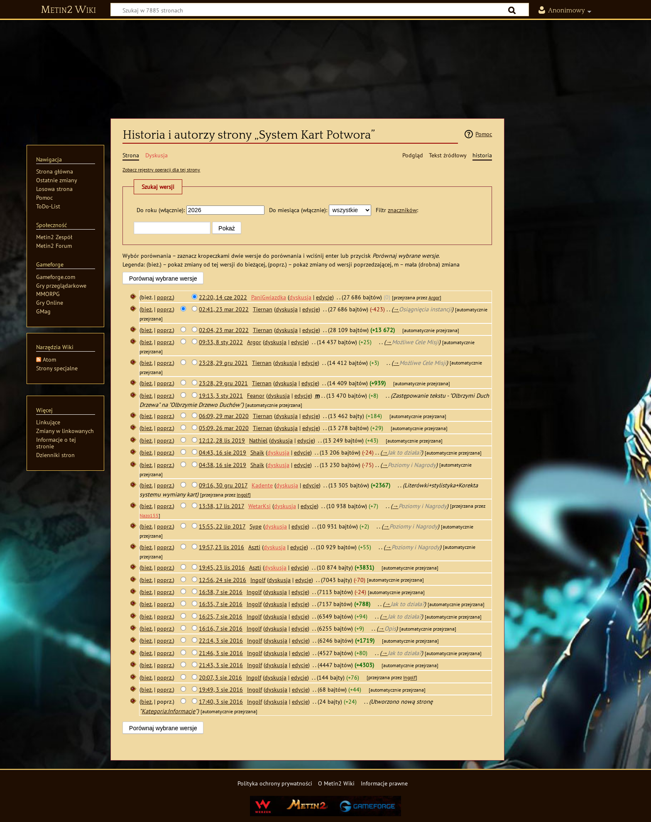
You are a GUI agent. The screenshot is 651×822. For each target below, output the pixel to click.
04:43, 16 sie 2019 (222, 452)
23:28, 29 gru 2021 (223, 363)
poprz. (165, 297)
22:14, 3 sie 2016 (221, 640)
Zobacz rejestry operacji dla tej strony (161, 169)
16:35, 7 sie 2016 (220, 604)
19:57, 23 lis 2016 (221, 547)
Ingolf (243, 495)
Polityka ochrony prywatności (274, 783)
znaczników (402, 210)
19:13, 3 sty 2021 (221, 395)
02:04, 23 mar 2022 (224, 330)
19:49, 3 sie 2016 (221, 689)
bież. (146, 309)
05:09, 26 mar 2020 (224, 428)
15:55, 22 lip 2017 (222, 526)
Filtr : (397, 210)
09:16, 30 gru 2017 (223, 485)
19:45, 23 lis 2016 (222, 567)
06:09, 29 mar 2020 (224, 416)
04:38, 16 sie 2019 (222, 465)
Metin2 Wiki (68, 10)
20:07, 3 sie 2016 (220, 677)
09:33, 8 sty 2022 (221, 342)
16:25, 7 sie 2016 (220, 616)
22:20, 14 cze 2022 (223, 297)
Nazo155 (149, 515)
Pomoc (483, 134)
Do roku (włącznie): (161, 210)
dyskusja (300, 297)
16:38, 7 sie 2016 (220, 592)
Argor (434, 297)
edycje (324, 297)
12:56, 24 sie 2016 (222, 580)
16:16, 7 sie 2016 (220, 628)
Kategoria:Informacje (168, 711)
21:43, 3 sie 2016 (221, 665)
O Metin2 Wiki (336, 783)
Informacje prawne (384, 783)
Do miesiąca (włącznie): (298, 210)
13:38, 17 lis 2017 (221, 506)
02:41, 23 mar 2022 (224, 309)
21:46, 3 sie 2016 (221, 653)
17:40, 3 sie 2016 (221, 701)
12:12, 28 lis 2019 (222, 440)
